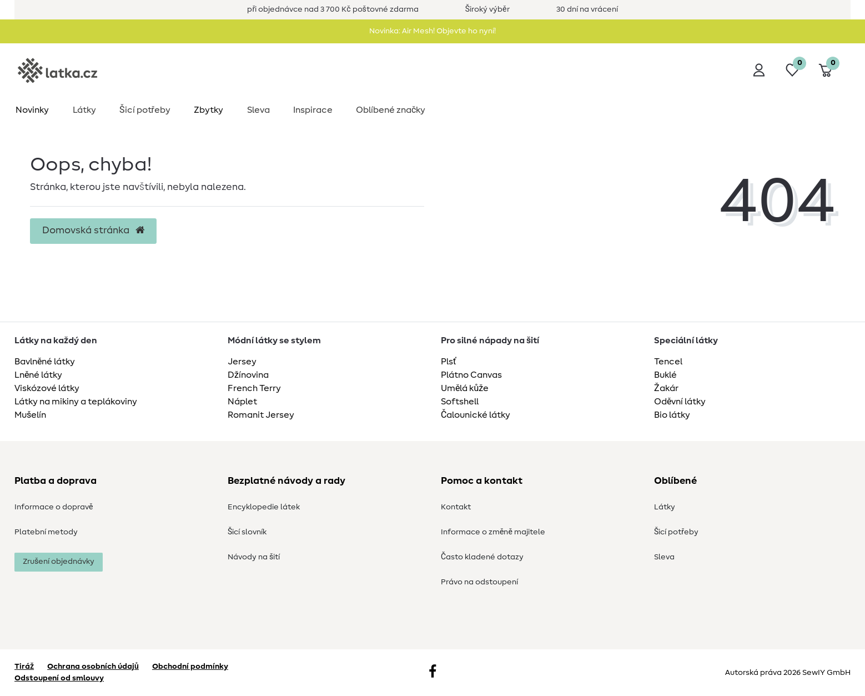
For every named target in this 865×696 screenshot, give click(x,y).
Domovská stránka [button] (93, 231)
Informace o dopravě (53, 507)
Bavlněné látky (44, 361)
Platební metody (46, 532)
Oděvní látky (680, 401)
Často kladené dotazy (482, 557)
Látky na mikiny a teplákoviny (75, 401)
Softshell (460, 401)
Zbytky (208, 110)
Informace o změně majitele (493, 532)
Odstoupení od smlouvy (59, 678)
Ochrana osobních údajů (93, 666)
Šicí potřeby (144, 110)
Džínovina (248, 374)
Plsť (448, 361)
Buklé (665, 374)
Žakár (666, 388)
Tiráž (24, 666)
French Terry (254, 388)
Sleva (258, 110)
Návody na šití (254, 557)
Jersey (242, 361)
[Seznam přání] (792, 70)
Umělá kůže (465, 388)
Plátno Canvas (471, 374)
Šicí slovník (247, 532)
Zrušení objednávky (58, 561)
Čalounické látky (475, 414)
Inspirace (313, 110)
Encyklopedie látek (264, 507)
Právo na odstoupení (479, 582)
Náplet (242, 401)
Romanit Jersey (261, 414)
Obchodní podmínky (190, 666)
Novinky (32, 110)
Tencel (668, 361)
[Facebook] (432, 672)
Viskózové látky (46, 388)
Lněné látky (38, 374)
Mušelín (30, 414)
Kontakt (456, 507)
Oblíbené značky (390, 110)
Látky (84, 110)
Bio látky (672, 414)
